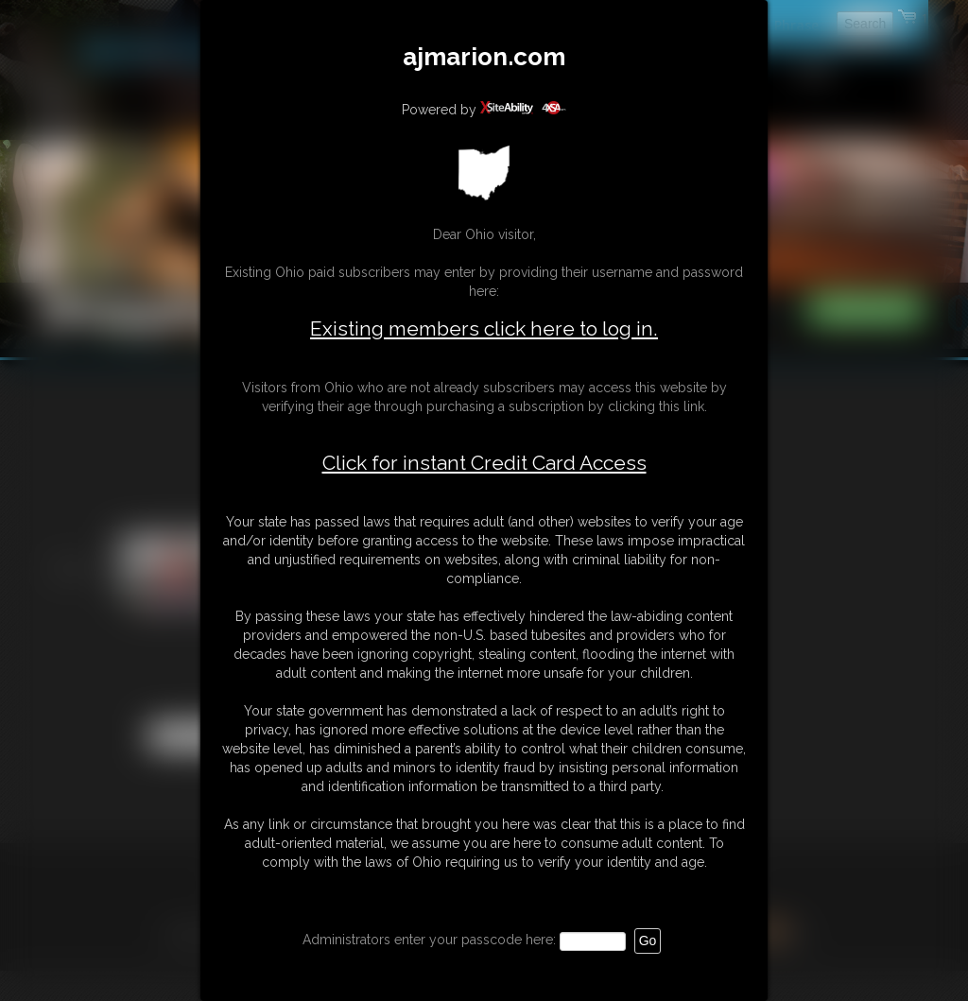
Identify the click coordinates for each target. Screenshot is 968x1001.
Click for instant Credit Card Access (484, 463)
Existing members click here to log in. (484, 328)
